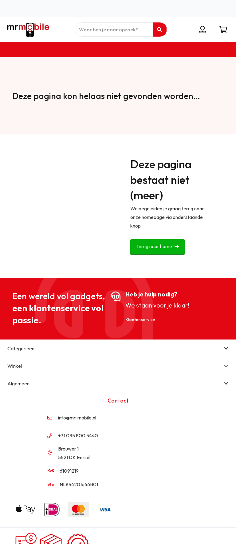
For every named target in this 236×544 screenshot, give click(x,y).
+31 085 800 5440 (78, 435)
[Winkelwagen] (223, 29)
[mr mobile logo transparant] (27, 29)
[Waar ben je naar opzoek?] (121, 29)
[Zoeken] (160, 29)
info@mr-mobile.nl (77, 418)
